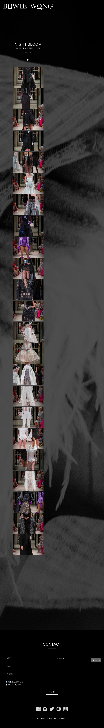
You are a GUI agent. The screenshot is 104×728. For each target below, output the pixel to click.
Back (96, 660)
